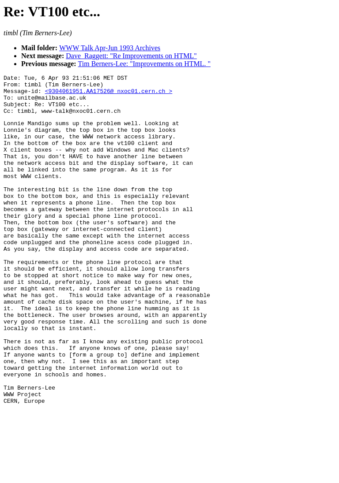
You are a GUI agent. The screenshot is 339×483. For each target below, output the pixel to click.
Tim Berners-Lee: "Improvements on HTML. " (144, 63)
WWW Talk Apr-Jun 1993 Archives (109, 48)
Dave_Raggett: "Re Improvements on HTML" (131, 55)
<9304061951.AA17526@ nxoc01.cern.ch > (109, 95)
